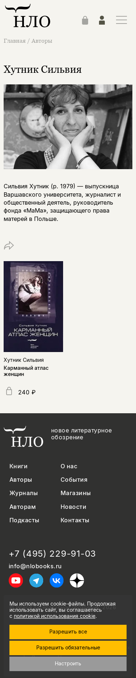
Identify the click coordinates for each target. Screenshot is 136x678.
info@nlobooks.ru (35, 566)
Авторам (22, 506)
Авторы (42, 40)
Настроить (68, 663)
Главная (15, 40)
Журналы (23, 493)
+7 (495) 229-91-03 (52, 554)
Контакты (75, 520)
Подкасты (24, 520)
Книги (18, 466)
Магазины (76, 493)
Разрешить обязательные (68, 647)
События (74, 479)
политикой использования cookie (54, 616)
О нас (69, 466)
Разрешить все (68, 631)
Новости (73, 506)
